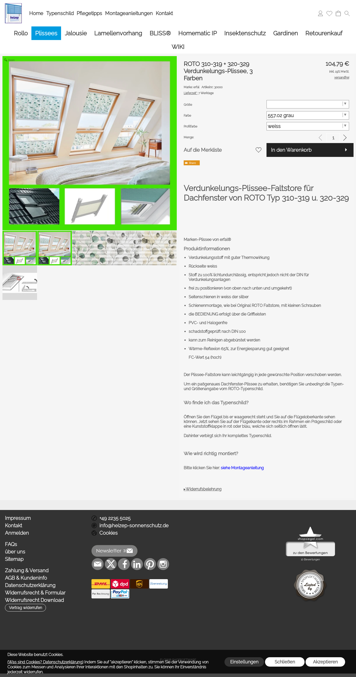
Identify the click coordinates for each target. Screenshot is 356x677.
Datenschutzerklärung (30, 585)
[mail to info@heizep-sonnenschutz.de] (97, 564)
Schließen (285, 661)
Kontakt (164, 13)
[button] (347, 13)
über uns (15, 552)
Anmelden (17, 533)
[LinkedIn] (137, 564)
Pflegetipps (89, 13)
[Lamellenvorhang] (118, 33)
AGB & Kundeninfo (26, 578)
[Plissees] (46, 33)
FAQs (11, 544)
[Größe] (308, 104)
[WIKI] (178, 47)
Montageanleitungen (129, 13)
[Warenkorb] (338, 13)
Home (36, 13)
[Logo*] (13, 5)
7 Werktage (199, 93)
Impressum (18, 518)
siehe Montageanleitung (242, 467)
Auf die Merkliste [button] (203, 150)
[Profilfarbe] (308, 126)
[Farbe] (308, 115)
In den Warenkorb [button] (291, 150)
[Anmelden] (320, 13)
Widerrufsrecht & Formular (35, 593)
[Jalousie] (75, 33)
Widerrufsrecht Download (34, 600)
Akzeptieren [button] (325, 661)
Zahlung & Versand (26, 570)
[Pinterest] (150, 564)
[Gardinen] (285, 33)
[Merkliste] (329, 13)
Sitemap (14, 559)
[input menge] (333, 137)
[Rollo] (20, 33)
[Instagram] (163, 564)
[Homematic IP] (198, 33)
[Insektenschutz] (245, 33)
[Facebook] (124, 564)
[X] (111, 564)
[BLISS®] (160, 33)
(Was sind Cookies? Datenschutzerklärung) (45, 662)
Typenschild (60, 13)
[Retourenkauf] (324, 33)
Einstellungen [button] (244, 661)
